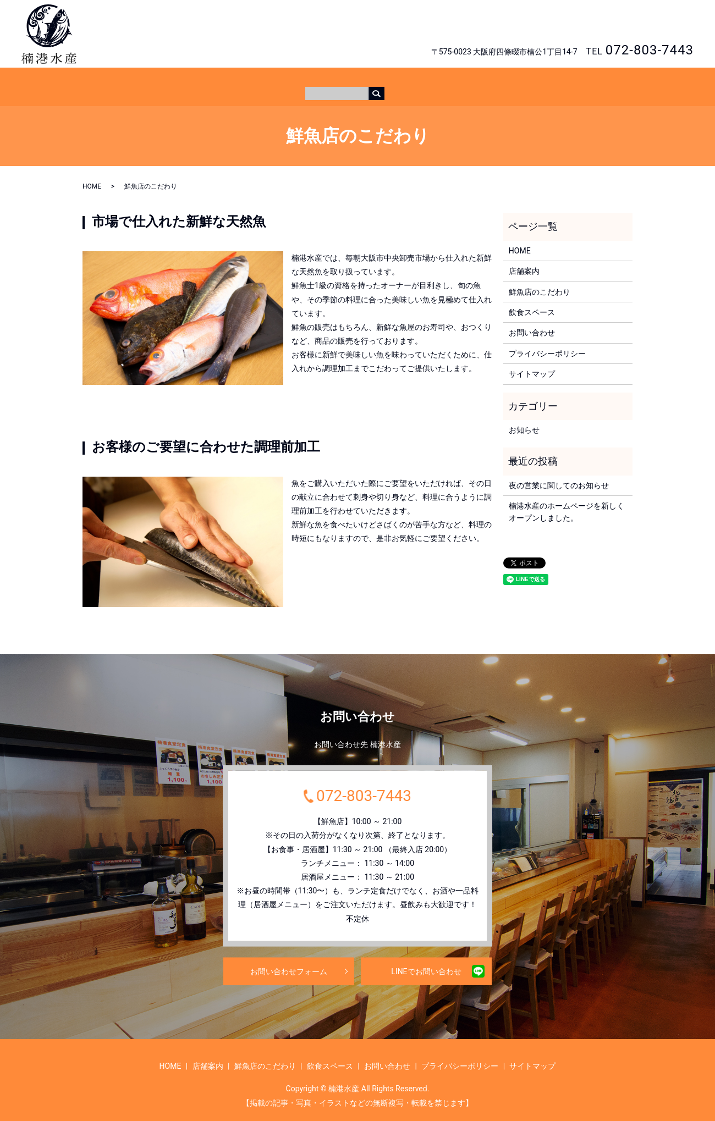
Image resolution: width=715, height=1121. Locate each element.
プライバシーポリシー (547, 343)
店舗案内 (304, 80)
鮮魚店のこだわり (363, 80)
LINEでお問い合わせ (426, 960)
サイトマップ (532, 363)
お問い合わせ (652, 24)
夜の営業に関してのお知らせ (559, 475)
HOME (266, 80)
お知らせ (524, 419)
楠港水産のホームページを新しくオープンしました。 (566, 501)
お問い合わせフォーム (288, 960)
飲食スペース (429, 80)
